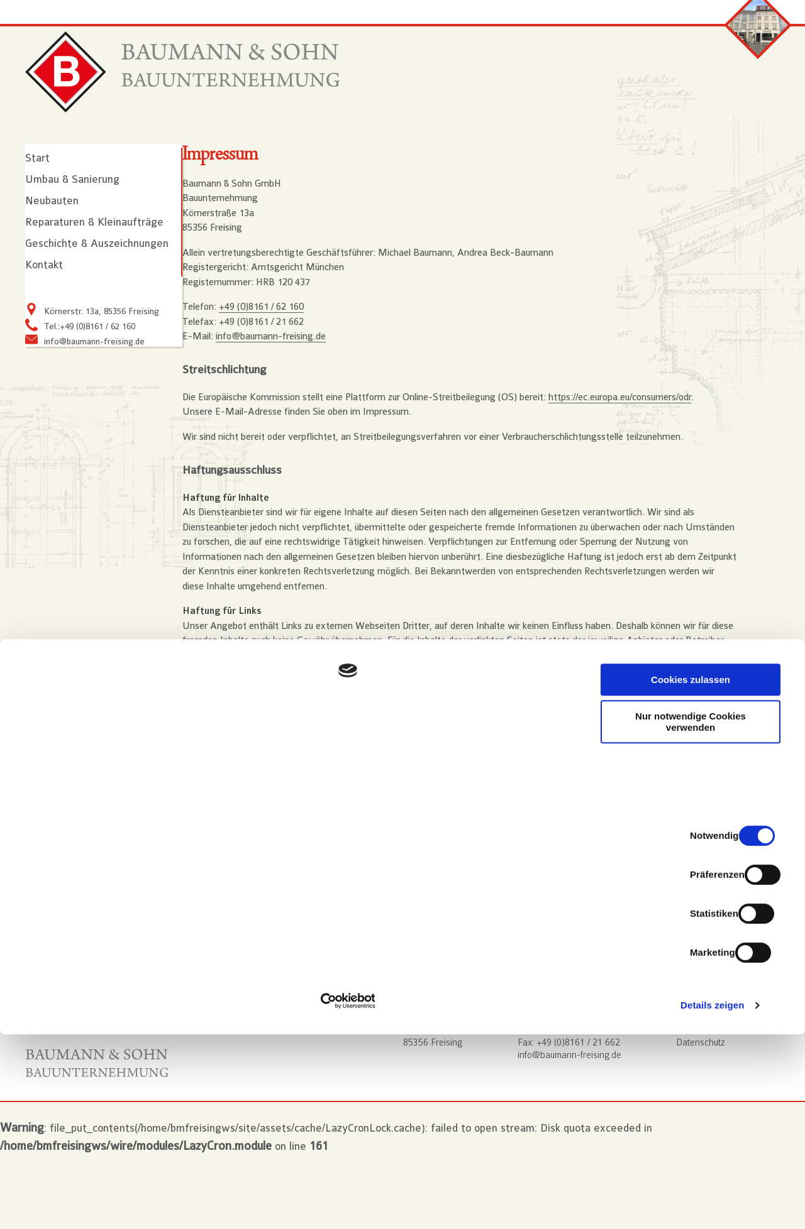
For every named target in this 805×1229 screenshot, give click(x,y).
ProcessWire (232, 1013)
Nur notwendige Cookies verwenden (700, 1090)
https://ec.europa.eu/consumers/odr (643, 447)
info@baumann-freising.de (94, 375)
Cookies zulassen (700, 1048)
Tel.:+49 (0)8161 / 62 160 (89, 360)
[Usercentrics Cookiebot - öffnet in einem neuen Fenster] (81, 1204)
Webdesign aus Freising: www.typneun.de (292, 974)
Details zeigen (669, 1204)
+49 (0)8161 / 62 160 (285, 352)
